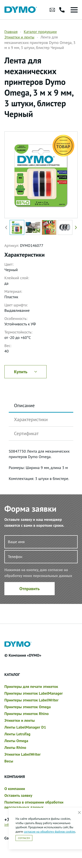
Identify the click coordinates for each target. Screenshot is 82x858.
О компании (14, 788)
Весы (8, 761)
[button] (75, 227)
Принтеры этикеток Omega (27, 706)
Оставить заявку (18, 795)
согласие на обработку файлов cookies (49, 832)
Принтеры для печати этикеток (31, 686)
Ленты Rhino (15, 747)
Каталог (12, 674)
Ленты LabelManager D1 (25, 727)
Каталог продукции (40, 31)
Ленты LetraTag (17, 733)
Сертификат (26, 433)
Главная (10, 31)
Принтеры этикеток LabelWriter (31, 700)
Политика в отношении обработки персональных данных (33, 805)
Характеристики (31, 419)
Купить (25, 372)
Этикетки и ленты (19, 37)
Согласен (24, 838)
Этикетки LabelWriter (22, 754)
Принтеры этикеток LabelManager (33, 693)
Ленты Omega (16, 740)
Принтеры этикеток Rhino (26, 713)
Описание (24, 405)
